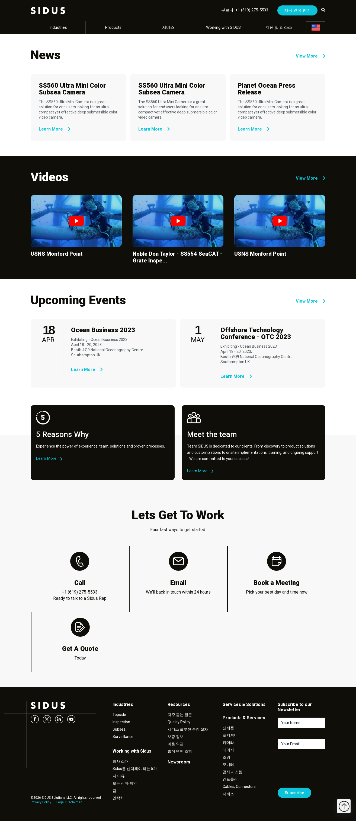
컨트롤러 (230, 779)
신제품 (228, 728)
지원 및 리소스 (278, 27)
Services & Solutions (244, 704)
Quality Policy (179, 722)
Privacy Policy (41, 802)
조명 (226, 757)
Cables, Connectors (239, 786)
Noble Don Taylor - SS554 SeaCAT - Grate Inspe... (178, 257)
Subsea (119, 729)
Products (113, 27)
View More (310, 56)
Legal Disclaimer (69, 802)
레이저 (228, 750)
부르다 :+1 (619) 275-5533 (244, 10)
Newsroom (179, 762)
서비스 (168, 27)
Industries (58, 27)
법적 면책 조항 (180, 751)
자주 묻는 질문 (180, 714)
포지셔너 (230, 735)
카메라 (228, 742)
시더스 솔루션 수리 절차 (188, 729)
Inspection (121, 722)
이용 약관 (176, 744)
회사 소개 (121, 761)
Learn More (54, 129)
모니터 (228, 764)
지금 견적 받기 (297, 10)
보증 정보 (176, 736)
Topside (119, 714)
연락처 (118, 798)
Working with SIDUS (223, 27)
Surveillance (123, 736)
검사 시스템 (232, 772)
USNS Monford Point (57, 254)
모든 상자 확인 (125, 783)
